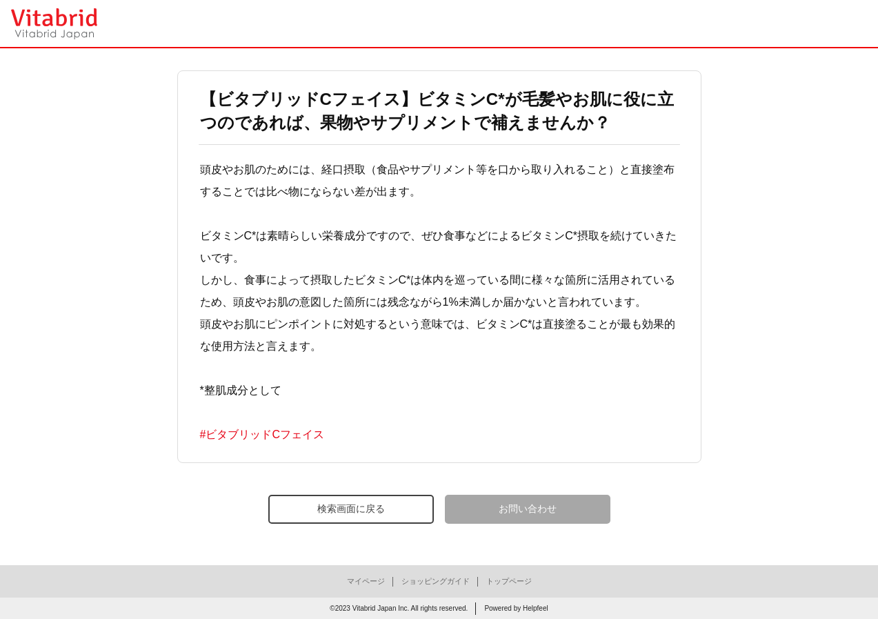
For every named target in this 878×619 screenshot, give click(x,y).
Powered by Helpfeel (516, 608)
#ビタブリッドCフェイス (262, 434)
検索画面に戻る (351, 508)
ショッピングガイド (435, 581)
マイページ (366, 581)
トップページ (509, 581)
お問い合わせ (528, 508)
